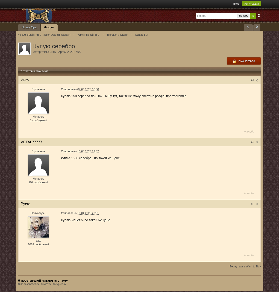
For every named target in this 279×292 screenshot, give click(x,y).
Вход (236, 3)
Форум (49, 27)
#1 (254, 80)
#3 (254, 204)
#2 (254, 142)
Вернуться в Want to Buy (245, 266)
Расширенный (259, 15)
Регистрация (251, 3)
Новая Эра (29, 27)
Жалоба (249, 131)
